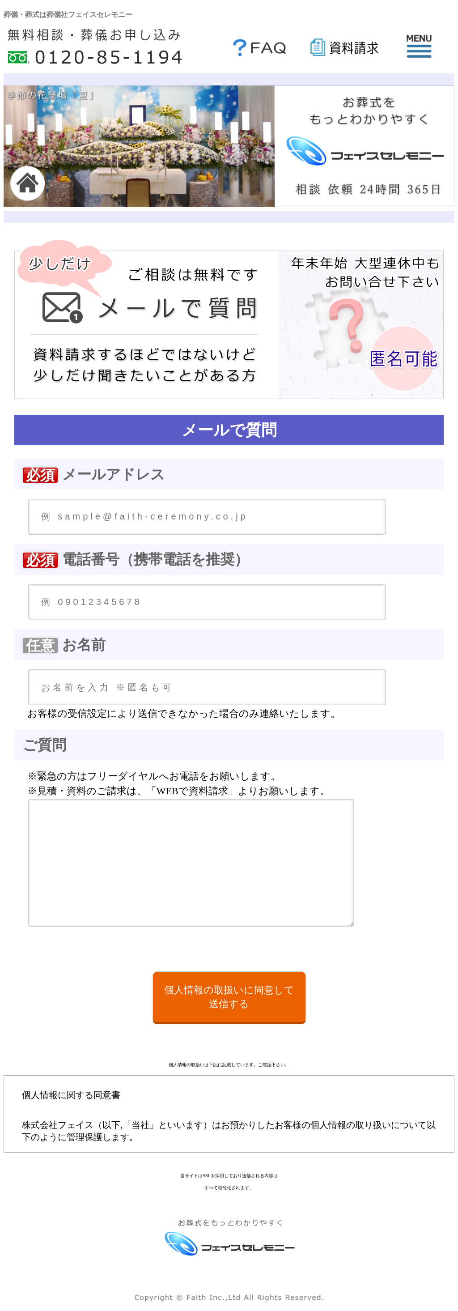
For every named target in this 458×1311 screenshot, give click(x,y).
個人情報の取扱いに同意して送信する (229, 996)
